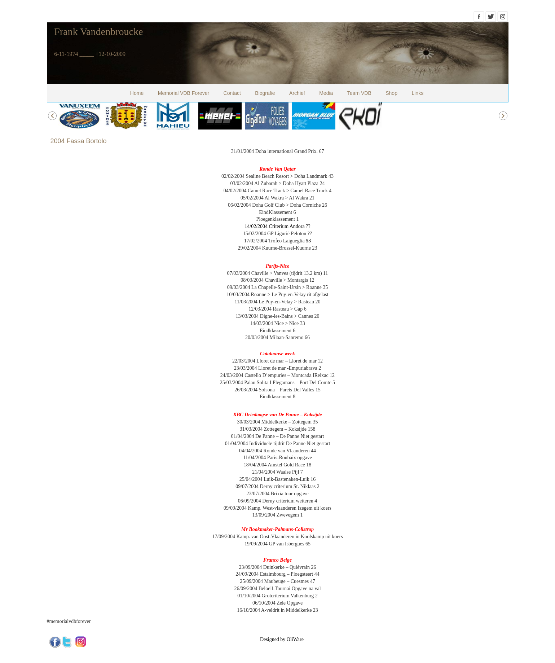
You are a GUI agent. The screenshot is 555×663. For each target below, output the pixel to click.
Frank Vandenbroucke (98, 31)
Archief (297, 93)
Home (137, 93)
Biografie (265, 93)
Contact (232, 93)
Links (417, 93)
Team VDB (359, 93)
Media (326, 93)
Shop (391, 93)
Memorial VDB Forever (183, 93)
